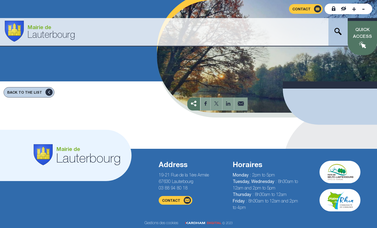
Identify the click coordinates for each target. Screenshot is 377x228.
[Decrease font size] (363, 9)
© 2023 (208, 223)
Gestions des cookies (161, 223)
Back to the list (30, 92)
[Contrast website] (344, 9)
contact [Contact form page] (176, 200)
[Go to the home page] (40, 32)
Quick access (362, 33)
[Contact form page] (306, 9)
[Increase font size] (354, 9)
